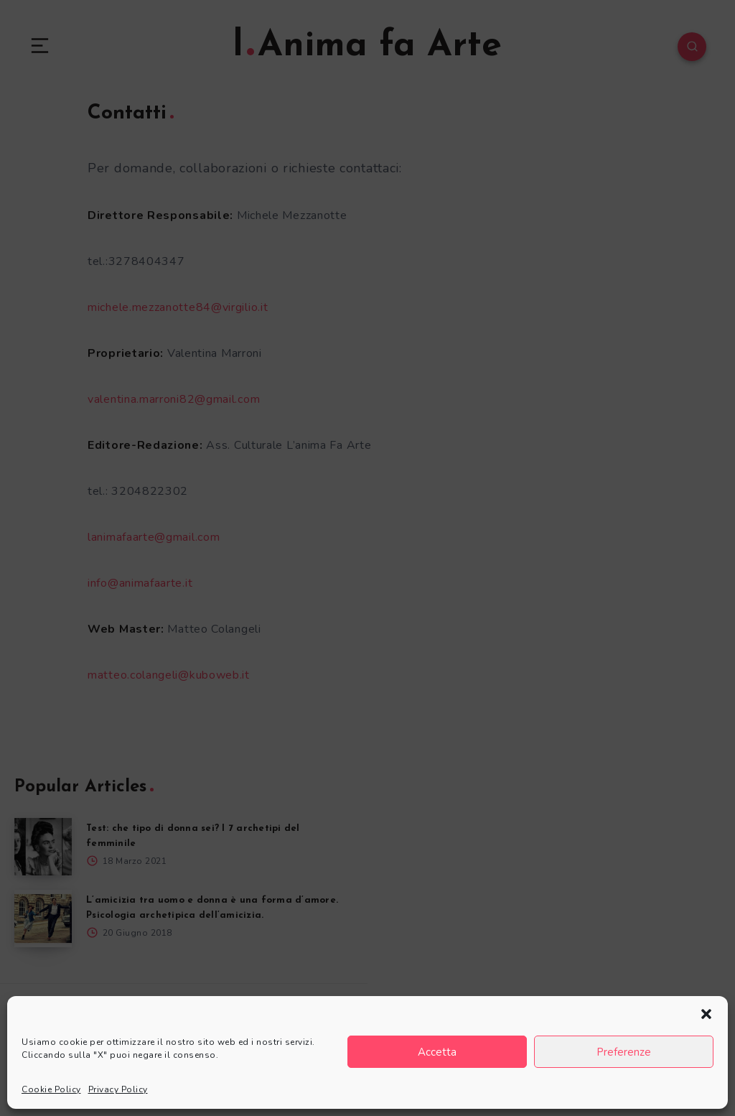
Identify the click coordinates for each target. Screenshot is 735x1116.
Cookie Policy (51, 1089)
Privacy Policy (118, 1089)
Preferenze (623, 1052)
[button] (706, 1014)
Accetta (437, 1052)
